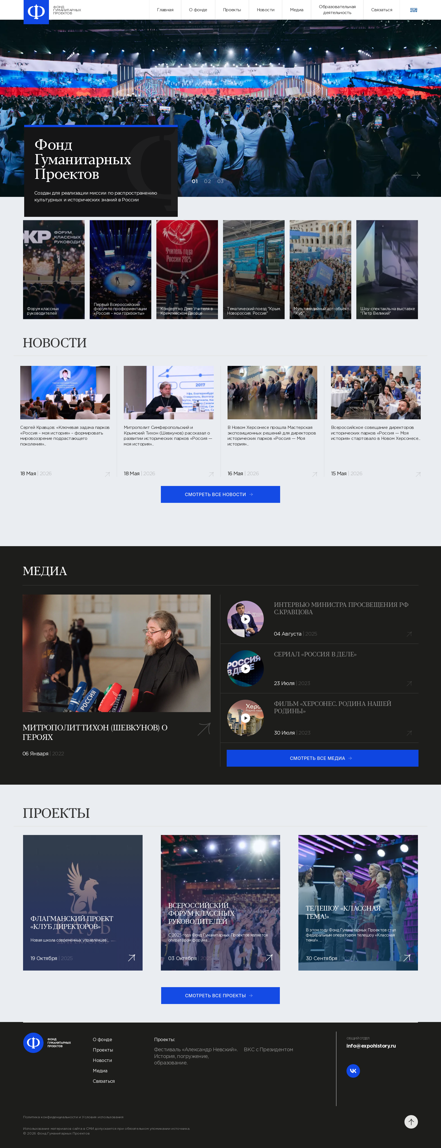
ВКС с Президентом (268, 1050)
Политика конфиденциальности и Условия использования (73, 1117)
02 (207, 181)
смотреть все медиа (321, 758)
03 (220, 181)
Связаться (381, 10)
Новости (265, 10)
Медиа (296, 10)
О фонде (198, 10)
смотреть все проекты (219, 995)
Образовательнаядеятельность (337, 10)
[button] (397, 175)
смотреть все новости (219, 494)
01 (195, 181)
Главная (165, 10)
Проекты (232, 10)
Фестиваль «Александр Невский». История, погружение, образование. (195, 1056)
